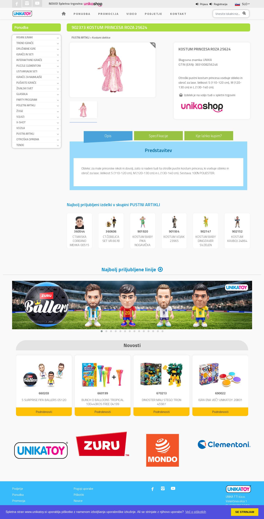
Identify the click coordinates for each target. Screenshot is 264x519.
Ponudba (82, 14)
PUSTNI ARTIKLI (25, 134)
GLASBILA (22, 94)
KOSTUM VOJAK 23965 (174, 238)
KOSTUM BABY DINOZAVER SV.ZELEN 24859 (206, 242)
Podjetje (153, 14)
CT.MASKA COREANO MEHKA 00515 (79, 240)
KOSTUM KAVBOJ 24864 (237, 238)
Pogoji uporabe (83, 488)
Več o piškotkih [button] (195, 512)
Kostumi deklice (101, 37)
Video (131, 14)
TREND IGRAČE (25, 43)
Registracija (220, 4)
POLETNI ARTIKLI (25, 105)
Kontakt (178, 14)
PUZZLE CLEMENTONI (28, 66)
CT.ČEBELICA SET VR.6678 (111, 238)
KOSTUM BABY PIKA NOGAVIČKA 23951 (142, 242)
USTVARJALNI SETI (26, 71)
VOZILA (20, 128)
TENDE (20, 145)
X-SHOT (21, 122)
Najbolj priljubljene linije (128, 269)
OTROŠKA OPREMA (27, 139)
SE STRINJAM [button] (244, 512)
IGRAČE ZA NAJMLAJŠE (29, 77)
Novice (78, 500)
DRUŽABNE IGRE (26, 49)
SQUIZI (20, 117)
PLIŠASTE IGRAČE (26, 83)
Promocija (108, 14)
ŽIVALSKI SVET (24, 88)
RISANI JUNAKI (24, 37)
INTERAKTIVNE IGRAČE (29, 60)
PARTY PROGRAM (26, 100)
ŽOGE (19, 111)
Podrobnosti (44, 411)
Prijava (204, 4)
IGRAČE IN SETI (24, 54)
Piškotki (79, 494)
